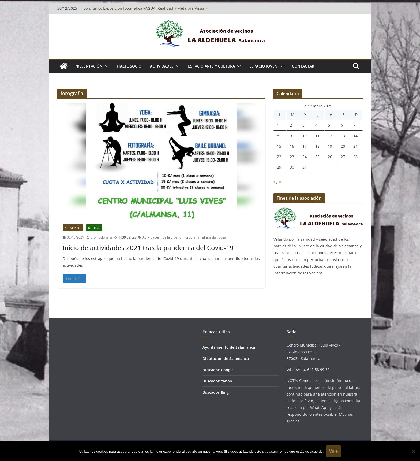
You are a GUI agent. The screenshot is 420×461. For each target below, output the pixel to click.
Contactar (303, 66)
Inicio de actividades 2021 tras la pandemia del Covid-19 (148, 247)
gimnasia (209, 237)
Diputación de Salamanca (225, 358)
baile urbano (172, 237)
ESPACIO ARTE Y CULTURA (211, 66)
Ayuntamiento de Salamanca (228, 347)
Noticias (94, 228)
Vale (333, 451)
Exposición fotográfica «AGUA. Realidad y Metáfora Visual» (155, 8)
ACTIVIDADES (162, 66)
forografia (191, 237)
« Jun (277, 181)
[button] (105, 66)
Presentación (88, 66)
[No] (413, 451)
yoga (222, 237)
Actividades (73, 228)
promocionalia (101, 237)
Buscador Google (218, 369)
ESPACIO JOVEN (263, 66)
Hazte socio (129, 66)
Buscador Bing (215, 392)
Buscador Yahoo (217, 381)
